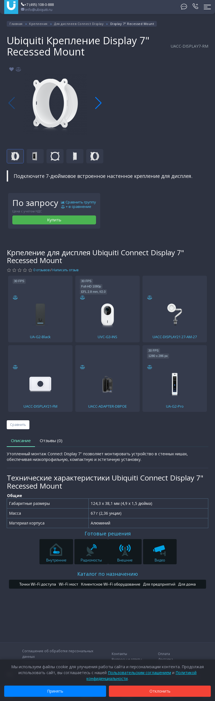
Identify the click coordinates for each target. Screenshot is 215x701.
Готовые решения (108, 533)
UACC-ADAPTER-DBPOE (107, 406)
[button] (98, 103)
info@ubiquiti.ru (36, 9)
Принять (55, 691)
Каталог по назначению (107, 573)
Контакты (119, 653)
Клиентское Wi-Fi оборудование (110, 584)
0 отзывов (41, 270)
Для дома (187, 584)
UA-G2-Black (40, 336)
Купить (54, 219)
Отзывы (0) (51, 440)
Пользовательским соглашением (139, 672)
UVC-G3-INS (107, 336)
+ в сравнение (76, 207)
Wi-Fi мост (68, 584)
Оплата (164, 653)
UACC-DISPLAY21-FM (40, 406)
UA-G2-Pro (175, 406)
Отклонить (159, 691)
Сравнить (18, 424)
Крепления (38, 24)
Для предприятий (159, 584)
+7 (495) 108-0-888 (37, 4)
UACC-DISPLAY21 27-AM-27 (175, 336)
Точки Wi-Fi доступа (37, 584)
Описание (21, 440)
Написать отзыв (65, 270)
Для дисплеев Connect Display (79, 24)
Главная (16, 24)
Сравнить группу (78, 202)
